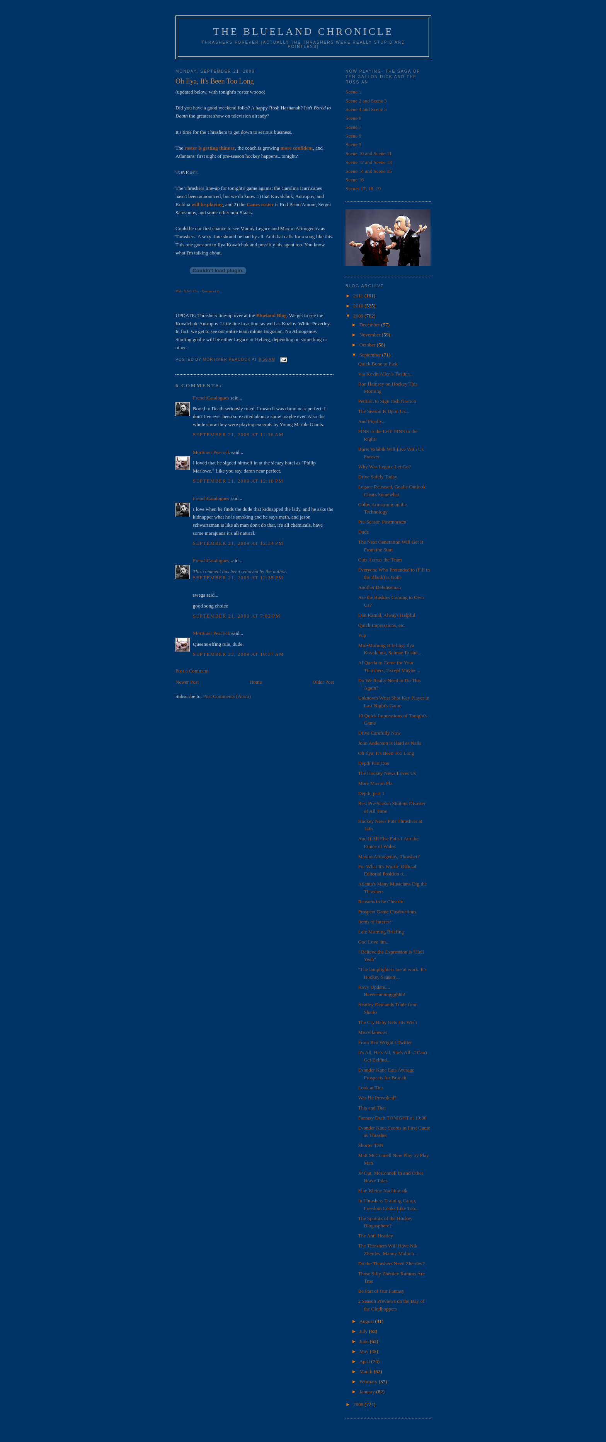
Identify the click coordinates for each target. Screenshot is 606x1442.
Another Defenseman (379, 587)
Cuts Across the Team (380, 560)
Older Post (323, 682)
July (364, 1331)
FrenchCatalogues (211, 398)
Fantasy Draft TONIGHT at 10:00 (392, 1118)
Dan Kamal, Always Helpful (386, 615)
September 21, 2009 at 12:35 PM (238, 577)
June (364, 1341)
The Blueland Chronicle (303, 31)
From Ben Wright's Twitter (385, 1042)
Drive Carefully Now (379, 733)
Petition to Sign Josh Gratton (387, 401)
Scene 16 (355, 180)
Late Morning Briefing (380, 932)
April (365, 1361)
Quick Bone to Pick (377, 364)
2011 (358, 296)
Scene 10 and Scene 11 (369, 153)
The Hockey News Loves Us (386, 773)
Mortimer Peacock (211, 452)
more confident (297, 148)
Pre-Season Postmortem (382, 522)
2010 (358, 306)
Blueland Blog (271, 315)
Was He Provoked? (377, 1098)
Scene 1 (353, 92)
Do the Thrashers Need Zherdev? (391, 1263)
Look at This (370, 1087)
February (369, 1381)
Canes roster (260, 204)
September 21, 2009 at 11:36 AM (238, 434)
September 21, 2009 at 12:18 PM (238, 481)
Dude (363, 532)
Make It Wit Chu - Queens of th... (198, 291)
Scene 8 (353, 136)
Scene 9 (353, 144)
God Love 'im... (373, 942)
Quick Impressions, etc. (381, 625)
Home (256, 682)
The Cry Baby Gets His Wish (387, 1022)
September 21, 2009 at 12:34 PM (238, 543)
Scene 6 (353, 118)
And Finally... (371, 421)
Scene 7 (353, 127)
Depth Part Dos (373, 763)
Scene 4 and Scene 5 (366, 109)
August (367, 1321)
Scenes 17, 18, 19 (363, 188)
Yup (362, 635)
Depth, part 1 (371, 793)
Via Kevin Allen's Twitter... (385, 374)
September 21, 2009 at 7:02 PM (237, 616)
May (364, 1351)
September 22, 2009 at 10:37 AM (238, 654)
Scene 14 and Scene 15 (369, 171)
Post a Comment (192, 671)
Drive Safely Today (377, 477)
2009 (358, 316)
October (368, 345)
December (370, 325)
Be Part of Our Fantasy (381, 1291)
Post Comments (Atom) (227, 696)
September (370, 355)
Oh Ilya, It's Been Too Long (386, 753)
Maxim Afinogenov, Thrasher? (389, 856)
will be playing (207, 204)
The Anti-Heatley (375, 1236)
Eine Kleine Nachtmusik (382, 1190)
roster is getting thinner (209, 148)
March (366, 1371)
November (370, 335)
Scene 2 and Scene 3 (366, 101)
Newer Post (187, 682)
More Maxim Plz (375, 783)
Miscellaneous (372, 1032)
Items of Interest (374, 922)
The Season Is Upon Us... (383, 411)
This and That (372, 1108)
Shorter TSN (370, 1145)
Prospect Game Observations (387, 912)
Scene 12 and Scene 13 (369, 162)
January (367, 1391)
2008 (358, 1404)
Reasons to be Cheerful (381, 901)
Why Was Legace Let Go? (384, 466)
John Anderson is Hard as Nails (389, 743)
